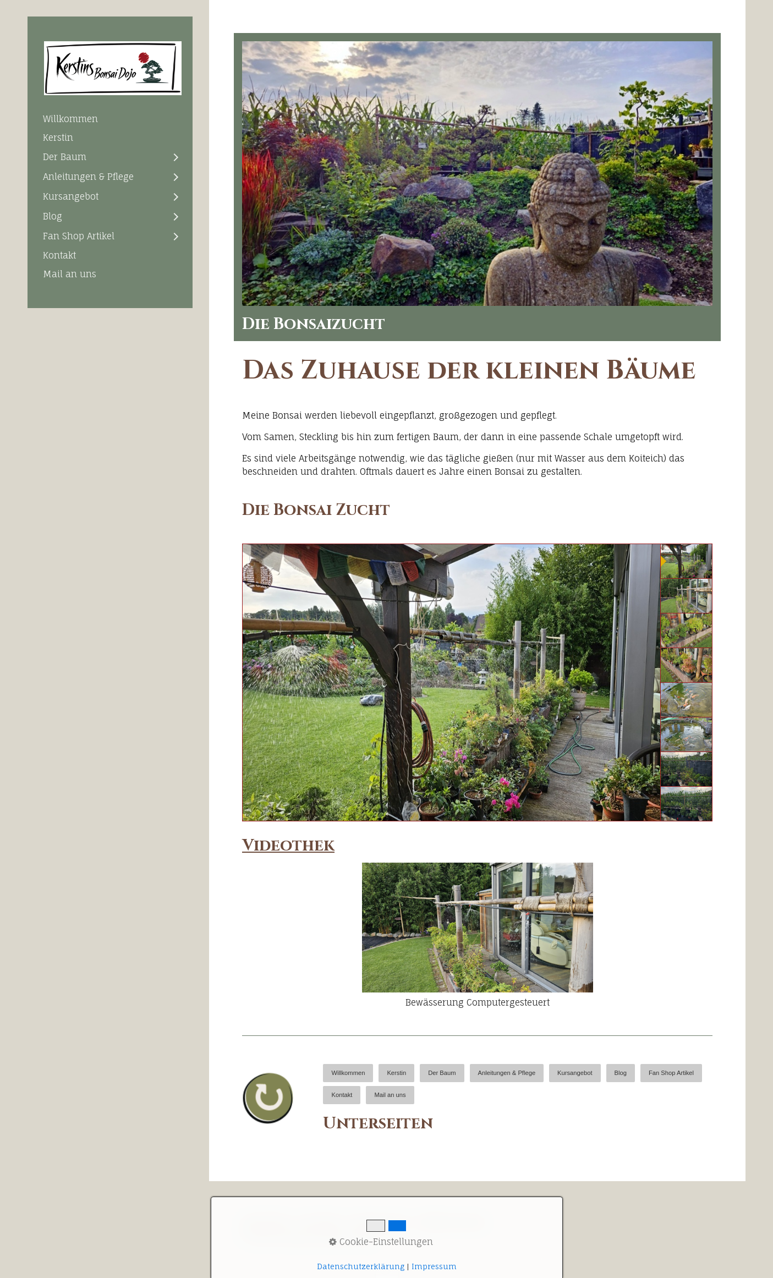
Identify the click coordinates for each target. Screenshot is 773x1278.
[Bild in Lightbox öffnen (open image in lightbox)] (477, 173)
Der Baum (64, 156)
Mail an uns (69, 273)
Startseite (267, 1221)
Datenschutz (451, 1221)
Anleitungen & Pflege (88, 176)
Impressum (380, 1221)
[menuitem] (110, 118)
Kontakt (59, 255)
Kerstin (58, 137)
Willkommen (70, 118)
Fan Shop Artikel (78, 236)
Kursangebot (70, 196)
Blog (52, 216)
